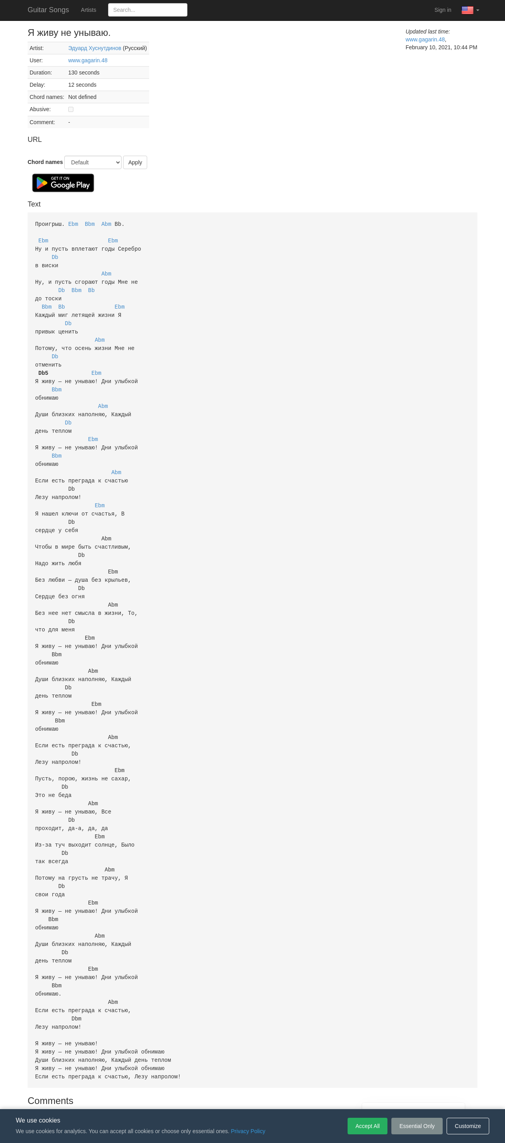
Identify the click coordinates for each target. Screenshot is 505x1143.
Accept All (367, 1126)
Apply (135, 162)
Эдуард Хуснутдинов (94, 48)
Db (55, 255)
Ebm (73, 223)
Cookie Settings (298, 1097)
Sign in (442, 10)
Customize (468, 1126)
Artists (88, 10)
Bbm (90, 223)
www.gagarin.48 (88, 60)
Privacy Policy (254, 1097)
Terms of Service (208, 1097)
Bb (91, 286)
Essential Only (416, 1126)
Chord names (45, 162)
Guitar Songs (48, 10)
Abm (106, 223)
